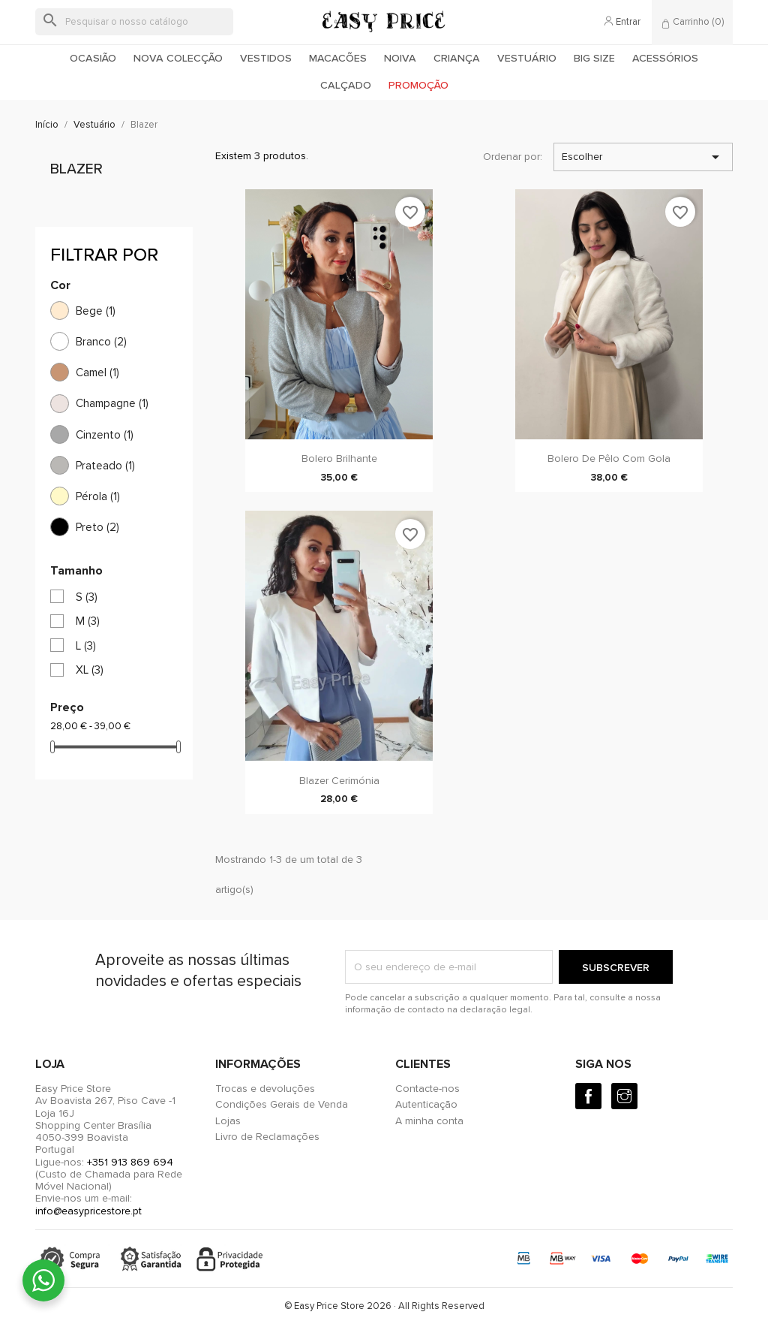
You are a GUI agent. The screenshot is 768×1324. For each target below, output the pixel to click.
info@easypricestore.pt (88, 1211)
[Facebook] (588, 1096)
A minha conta (429, 1120)
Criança (457, 58)
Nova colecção (178, 58)
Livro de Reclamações (267, 1136)
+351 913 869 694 (130, 1162)
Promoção (418, 85)
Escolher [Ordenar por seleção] (643, 157)
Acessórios (665, 58)
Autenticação (426, 1104)
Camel (97, 372)
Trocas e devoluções (265, 1088)
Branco (101, 342)
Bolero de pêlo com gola (609, 458)
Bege (96, 311)
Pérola (98, 496)
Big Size (594, 58)
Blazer (76, 169)
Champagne (112, 403)
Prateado (105, 466)
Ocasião (93, 58)
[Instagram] (624, 1096)
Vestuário (526, 58)
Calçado (345, 85)
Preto (97, 527)
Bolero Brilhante (339, 458)
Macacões (338, 58)
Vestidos (266, 58)
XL (90, 670)
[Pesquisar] (134, 21)
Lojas (228, 1120)
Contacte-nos (427, 1088)
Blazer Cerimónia (339, 780)
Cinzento (105, 435)
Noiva (400, 58)
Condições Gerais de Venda (281, 1104)
